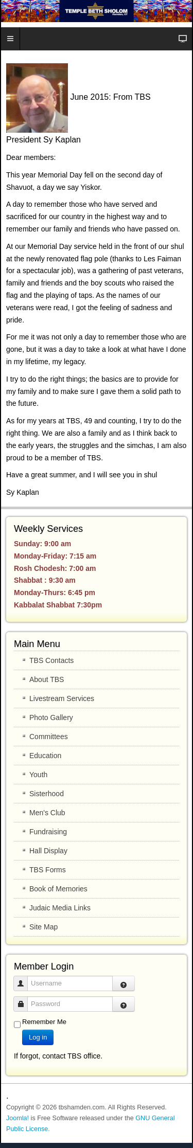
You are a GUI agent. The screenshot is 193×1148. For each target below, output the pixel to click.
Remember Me (44, 1022)
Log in (38, 1037)
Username (24, 978)
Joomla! (17, 1118)
